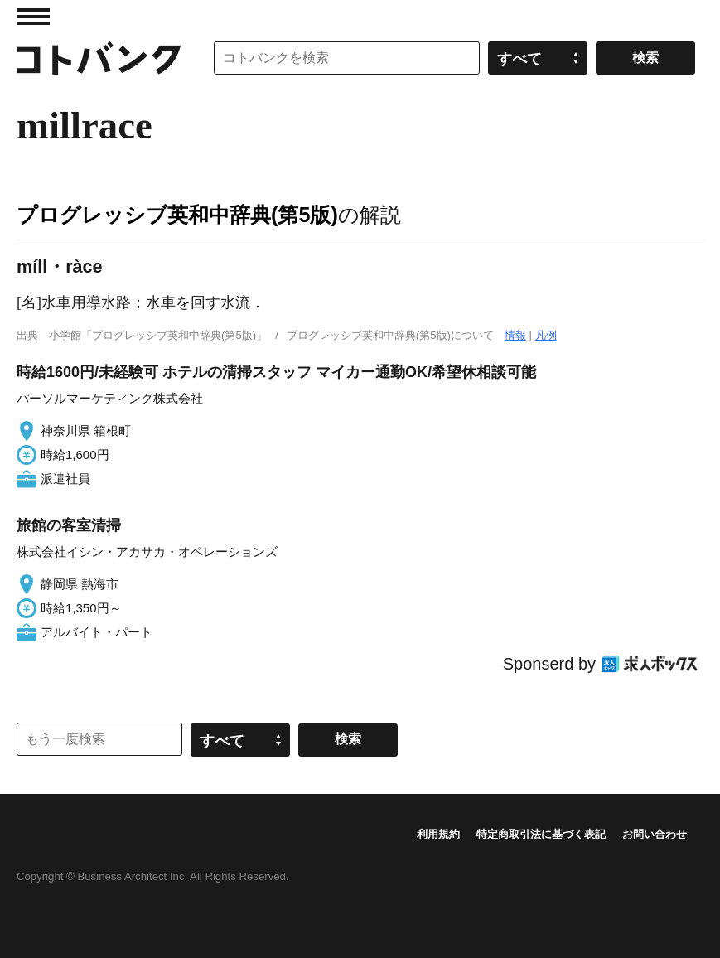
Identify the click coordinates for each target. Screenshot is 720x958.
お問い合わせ (654, 834)
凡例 (546, 335)
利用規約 (438, 834)
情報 (515, 335)
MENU (33, 16)
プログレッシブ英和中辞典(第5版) (177, 214)
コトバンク (99, 58)
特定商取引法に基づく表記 (541, 834)
